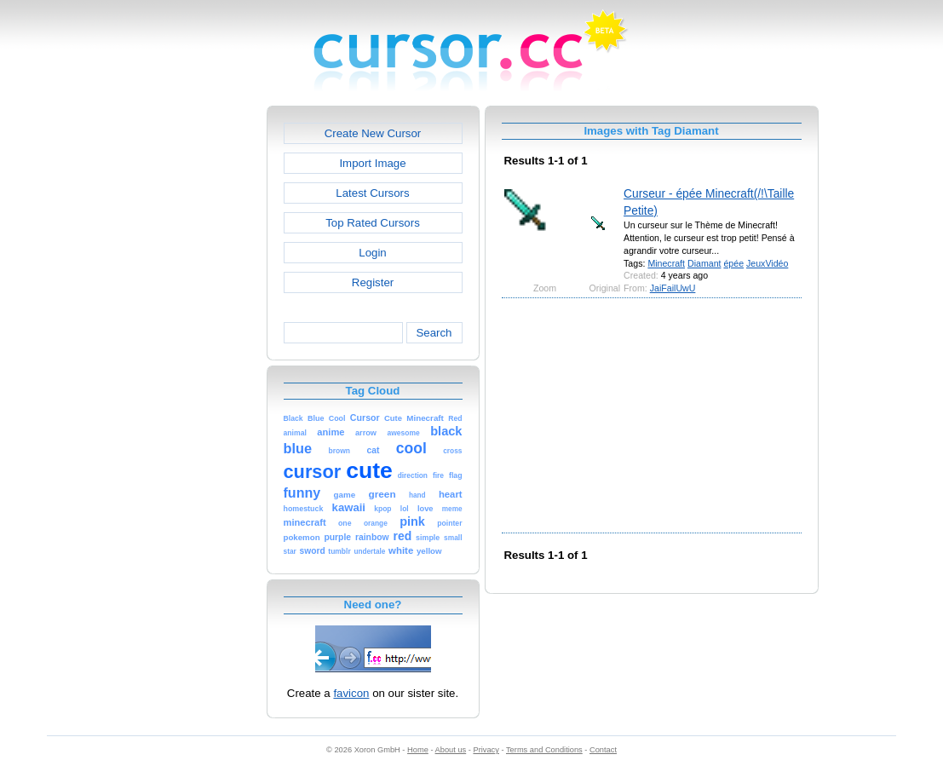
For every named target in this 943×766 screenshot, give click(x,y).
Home (417, 750)
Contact (603, 750)
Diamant (704, 263)
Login (372, 252)
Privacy (485, 750)
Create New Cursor (373, 133)
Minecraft (666, 263)
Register (373, 282)
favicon (351, 693)
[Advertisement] (193, 361)
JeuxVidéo (767, 263)
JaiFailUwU (673, 288)
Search (433, 332)
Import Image (372, 163)
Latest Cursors (372, 193)
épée (733, 263)
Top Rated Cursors (372, 222)
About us (451, 750)
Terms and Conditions (544, 750)
